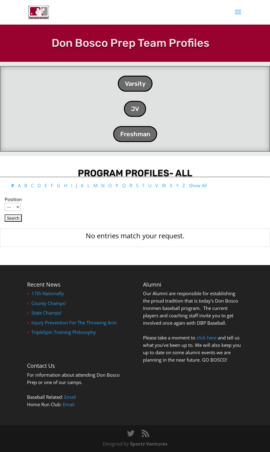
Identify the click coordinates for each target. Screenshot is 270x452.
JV (135, 109)
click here (206, 338)
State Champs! (46, 313)
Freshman (135, 134)
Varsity (135, 83)
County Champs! (48, 303)
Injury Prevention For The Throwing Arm (74, 322)
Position (13, 199)
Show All (198, 185)
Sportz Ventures (148, 444)
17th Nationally (47, 293)
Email (70, 397)
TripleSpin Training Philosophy (63, 332)
